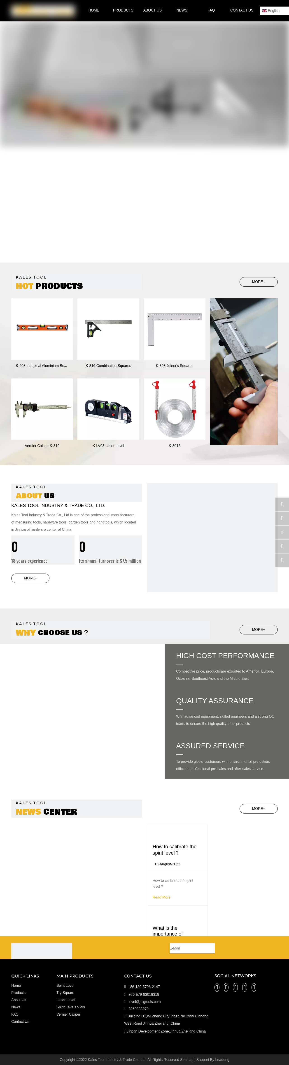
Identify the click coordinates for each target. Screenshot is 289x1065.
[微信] (254, 987)
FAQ (15, 1014)
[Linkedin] (226, 987)
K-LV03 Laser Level (108, 446)
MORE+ (258, 282)
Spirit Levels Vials (70, 1007)
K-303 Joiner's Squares (174, 366)
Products (18, 993)
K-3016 (175, 446)
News (15, 1007)
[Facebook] (216, 987)
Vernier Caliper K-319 (42, 446)
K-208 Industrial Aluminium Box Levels (46, 366)
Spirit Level (65, 985)
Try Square (65, 993)
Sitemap (186, 1060)
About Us (18, 1000)
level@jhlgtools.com (144, 1002)
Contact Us (20, 1022)
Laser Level (65, 1000)
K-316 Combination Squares (108, 366)
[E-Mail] (192, 948)
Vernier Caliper (68, 1014)
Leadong (222, 1060)
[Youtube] (244, 987)
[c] (212, 548)
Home (16, 985)
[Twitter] (235, 987)
